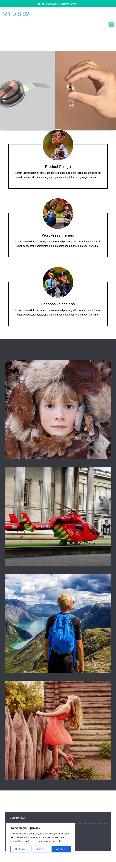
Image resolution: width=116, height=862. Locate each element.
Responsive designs (58, 304)
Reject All (40, 849)
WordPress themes (58, 235)
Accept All (61, 849)
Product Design (58, 166)
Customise (20, 849)
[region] (40, 839)
